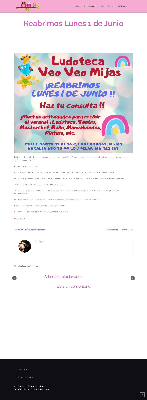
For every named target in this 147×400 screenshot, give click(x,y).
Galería (111, 6)
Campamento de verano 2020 (119, 230)
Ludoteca (22, 266)
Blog (102, 6)
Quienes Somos (90, 6)
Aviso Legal (22, 369)
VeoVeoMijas (32, 266)
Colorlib (25, 389)
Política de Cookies (25, 377)
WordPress (45, 389)
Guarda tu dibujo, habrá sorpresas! (30, 230)
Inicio (77, 6)
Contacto (122, 6)
